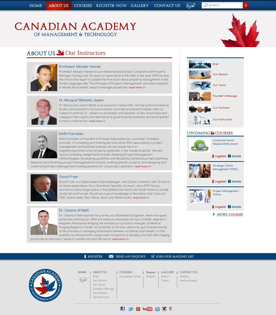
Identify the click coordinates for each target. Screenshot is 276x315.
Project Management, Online (226, 192)
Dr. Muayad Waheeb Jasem (81, 100)
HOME (82, 272)
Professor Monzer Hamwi (80, 66)
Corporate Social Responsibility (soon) (225, 142)
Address (184, 276)
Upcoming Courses (130, 276)
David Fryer (68, 176)
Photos (165, 276)
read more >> (137, 87)
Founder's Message (225, 96)
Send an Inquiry (188, 280)
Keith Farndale (71, 133)
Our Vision (219, 85)
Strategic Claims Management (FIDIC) (225, 167)
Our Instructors (222, 119)
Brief (216, 64)
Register (150, 276)
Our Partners (221, 107)
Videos (165, 280)
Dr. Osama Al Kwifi (74, 210)
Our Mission (220, 74)
